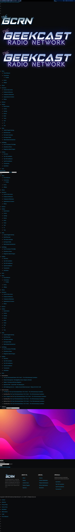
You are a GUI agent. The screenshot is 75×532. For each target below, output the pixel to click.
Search (10, 464)
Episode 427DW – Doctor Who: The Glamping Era (14, 384)
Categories (4, 407)
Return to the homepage (5, 467)
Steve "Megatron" (7, 396)
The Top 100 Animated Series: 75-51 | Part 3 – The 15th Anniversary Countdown (26, 391)
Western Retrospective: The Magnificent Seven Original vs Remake (18, 379)
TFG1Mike (6, 391)
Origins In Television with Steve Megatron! (12, 382)
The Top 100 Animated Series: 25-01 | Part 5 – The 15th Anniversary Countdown (20, 377)
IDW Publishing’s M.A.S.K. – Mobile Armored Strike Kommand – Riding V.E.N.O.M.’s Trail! (22, 387)
